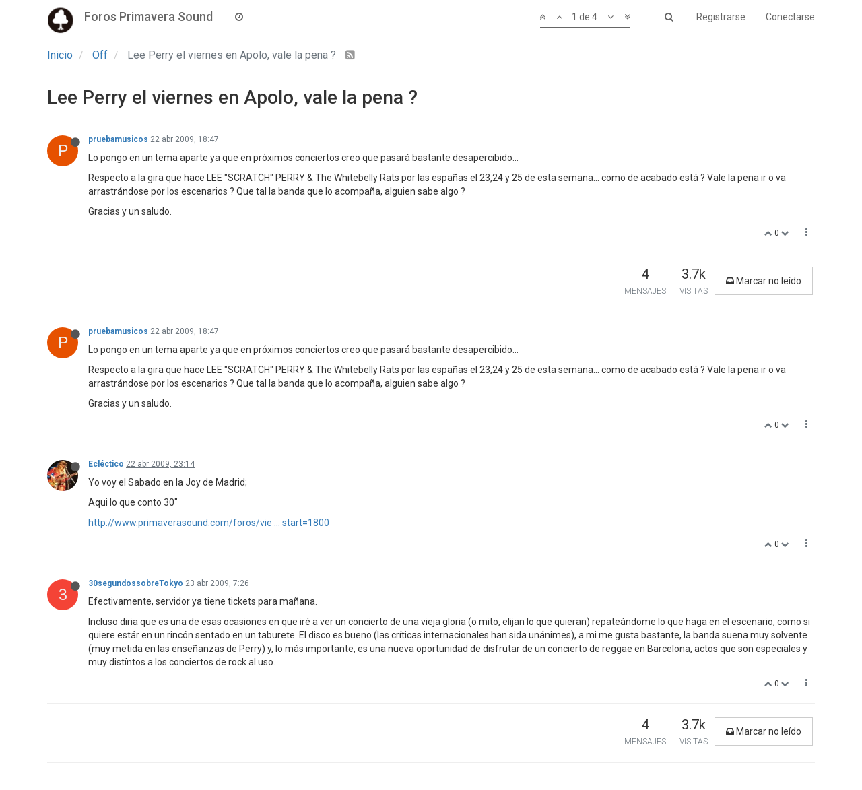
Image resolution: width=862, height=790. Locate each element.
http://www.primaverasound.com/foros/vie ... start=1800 (208, 522)
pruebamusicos (118, 139)
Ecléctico (106, 464)
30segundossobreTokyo (135, 583)
